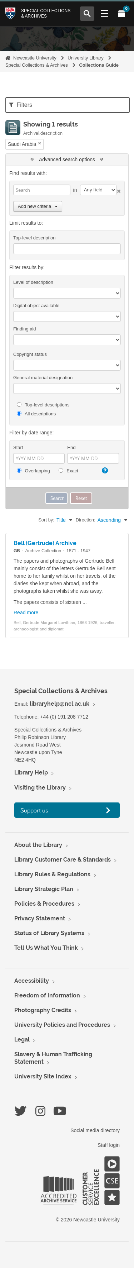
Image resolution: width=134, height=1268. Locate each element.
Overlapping (33, 470)
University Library (85, 58)
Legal (22, 1039)
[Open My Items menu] (121, 13)
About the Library (38, 845)
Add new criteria (38, 206)
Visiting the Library (40, 787)
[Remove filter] (39, 143)
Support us (34, 810)
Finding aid (24, 329)
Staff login (109, 1145)
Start (18, 447)
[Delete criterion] (118, 190)
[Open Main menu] (104, 13)
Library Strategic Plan (43, 889)
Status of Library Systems (49, 933)
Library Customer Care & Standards (62, 859)
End (71, 447)
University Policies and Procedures (62, 1024)
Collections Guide (99, 65)
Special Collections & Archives (45, 13)
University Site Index (42, 1076)
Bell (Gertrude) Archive (45, 543)
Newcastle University (34, 58)
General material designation (43, 377)
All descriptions (36, 413)
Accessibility (31, 980)
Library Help (31, 772)
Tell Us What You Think (46, 947)
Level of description (33, 282)
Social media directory (95, 1130)
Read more (26, 612)
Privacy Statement (39, 918)
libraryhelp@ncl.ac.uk (59, 703)
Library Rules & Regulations (52, 874)
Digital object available (36, 305)
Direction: (85, 520)
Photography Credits (42, 1010)
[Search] (41, 190)
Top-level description (34, 237)
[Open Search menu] (87, 13)
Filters (20, 105)
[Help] (104, 470)
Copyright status (30, 354)
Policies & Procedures (44, 903)
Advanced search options (67, 159)
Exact (68, 470)
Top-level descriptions (43, 404)
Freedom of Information (47, 995)
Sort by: (46, 520)
